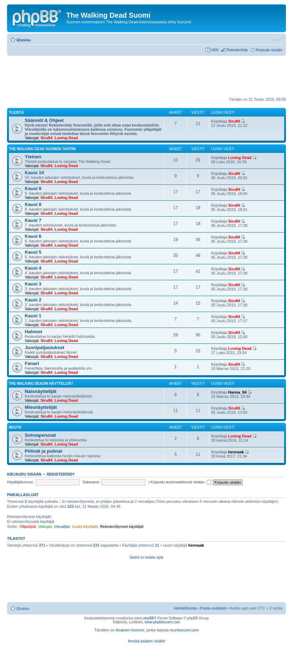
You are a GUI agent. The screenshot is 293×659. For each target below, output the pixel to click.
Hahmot (33, 331)
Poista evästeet (213, 608)
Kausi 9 (33, 188)
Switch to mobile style (146, 557)
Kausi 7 (33, 220)
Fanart (32, 363)
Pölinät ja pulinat (43, 451)
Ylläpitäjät (27, 526)
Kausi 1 (33, 315)
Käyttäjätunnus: (20, 482)
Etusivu (24, 40)
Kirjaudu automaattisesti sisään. (180, 482)
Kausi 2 (33, 299)
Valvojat (45, 526)
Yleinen (33, 156)
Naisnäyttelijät (40, 391)
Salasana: (91, 482)
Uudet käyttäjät (85, 526)
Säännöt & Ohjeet (44, 120)
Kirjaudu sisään (269, 50)
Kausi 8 (33, 204)
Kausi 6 (33, 236)
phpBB (148, 618)
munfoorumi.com (184, 630)
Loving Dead (66, 138)
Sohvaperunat (40, 435)
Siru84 (46, 138)
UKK (215, 50)
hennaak (236, 452)
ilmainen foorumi (130, 630)
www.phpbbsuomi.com (162, 622)
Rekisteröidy (237, 50)
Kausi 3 (33, 284)
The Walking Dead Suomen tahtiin (42, 149)
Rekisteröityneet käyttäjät (121, 526)
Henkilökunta (185, 608)
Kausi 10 (34, 172)
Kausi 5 (33, 252)
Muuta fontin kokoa (277, 38)
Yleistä (16, 112)
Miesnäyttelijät (41, 407)
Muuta (15, 427)
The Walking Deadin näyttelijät (41, 384)
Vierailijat (61, 526)
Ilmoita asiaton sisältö (146, 641)
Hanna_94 (237, 392)
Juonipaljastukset (44, 347)
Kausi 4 (33, 268)
